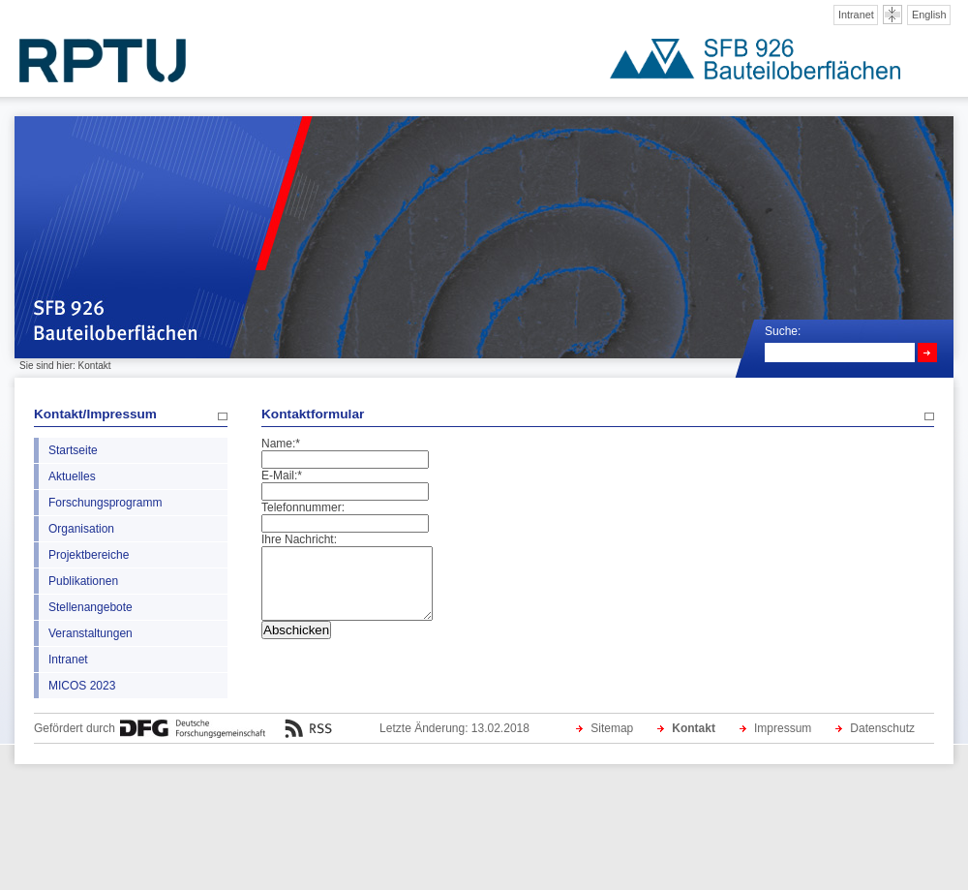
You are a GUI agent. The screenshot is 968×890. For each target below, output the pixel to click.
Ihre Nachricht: (299, 539)
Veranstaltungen (90, 633)
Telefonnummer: (303, 507)
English (929, 14)
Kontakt (693, 728)
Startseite (73, 450)
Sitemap (611, 728)
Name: (280, 443)
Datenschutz (882, 728)
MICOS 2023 (81, 685)
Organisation (81, 529)
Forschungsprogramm (105, 502)
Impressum (782, 728)
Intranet (856, 14)
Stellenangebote (90, 607)
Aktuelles (72, 476)
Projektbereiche (88, 555)
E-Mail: (281, 475)
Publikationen (83, 581)
